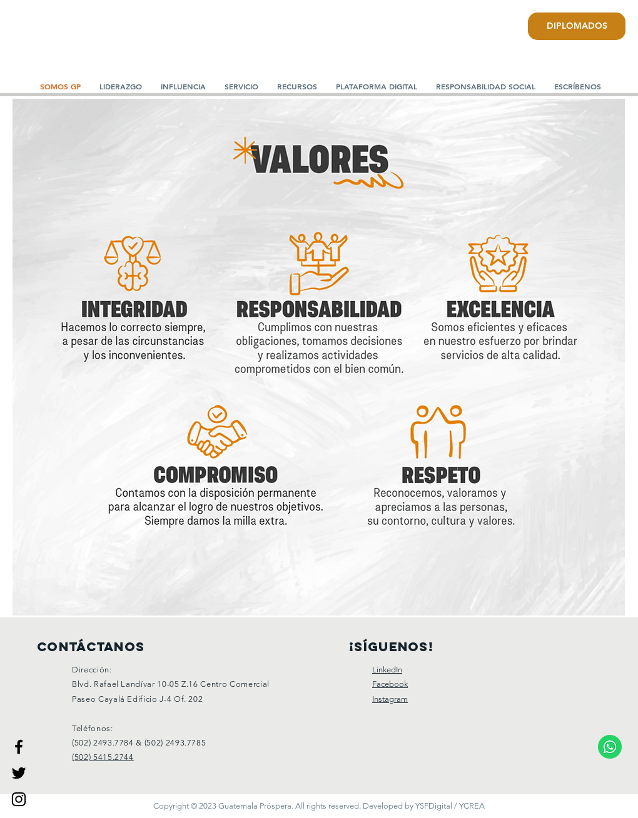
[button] (120, 86)
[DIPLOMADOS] (576, 26)
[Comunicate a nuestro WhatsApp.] (610, 746)
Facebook (390, 684)
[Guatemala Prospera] (18, 746)
